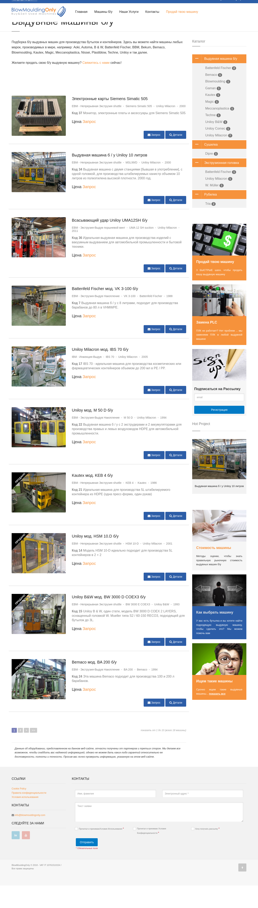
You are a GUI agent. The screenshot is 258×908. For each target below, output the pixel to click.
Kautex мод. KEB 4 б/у (92, 498)
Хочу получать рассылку (205, 851)
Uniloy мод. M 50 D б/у (92, 432)
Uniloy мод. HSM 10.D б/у (95, 558)
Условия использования (25, 819)
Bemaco (213, 97)
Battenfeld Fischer (220, 90)
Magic (212, 124)
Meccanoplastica (219, 131)
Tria (210, 226)
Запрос (89, 144)
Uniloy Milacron (218, 158)
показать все (217, 716)
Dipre (211, 176)
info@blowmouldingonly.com (30, 837)
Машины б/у (103, 12)
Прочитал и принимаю (99, 851)
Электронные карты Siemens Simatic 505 (110, 121)
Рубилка (204, 217)
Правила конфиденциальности (29, 815)
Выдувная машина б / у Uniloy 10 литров (109, 177)
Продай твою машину (182, 12)
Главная (81, 12)
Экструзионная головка (215, 185)
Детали (175, 157)
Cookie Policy (19, 811)
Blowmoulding (217, 104)
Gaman (213, 111)
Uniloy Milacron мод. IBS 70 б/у (100, 372)
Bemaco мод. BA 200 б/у (94, 684)
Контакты (152, 12)
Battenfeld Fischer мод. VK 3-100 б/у (105, 311)
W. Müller (214, 208)
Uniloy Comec (217, 151)
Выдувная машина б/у (214, 81)
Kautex (212, 117)
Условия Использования (111, 851)
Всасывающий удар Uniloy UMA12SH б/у (109, 242)
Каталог (28, 26)
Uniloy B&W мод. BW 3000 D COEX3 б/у (109, 619)
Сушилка (205, 167)
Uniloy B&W (216, 144)
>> (33, 752)
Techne (213, 138)
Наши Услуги (128, 12)
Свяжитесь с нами (96, 85)
